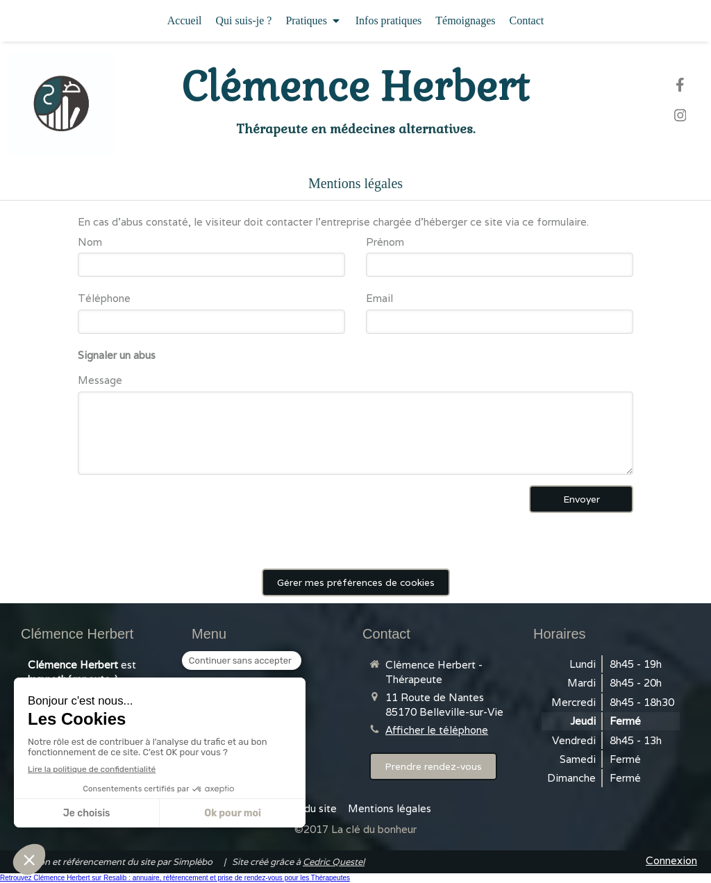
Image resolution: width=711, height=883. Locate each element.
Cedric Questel (334, 862)
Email (379, 298)
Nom (90, 242)
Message (100, 380)
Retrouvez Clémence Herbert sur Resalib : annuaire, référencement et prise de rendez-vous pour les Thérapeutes (175, 878)
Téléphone (104, 298)
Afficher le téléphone (436, 730)
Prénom (385, 242)
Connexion (671, 860)
